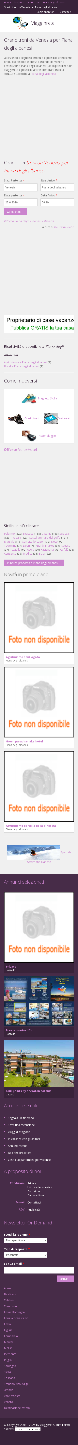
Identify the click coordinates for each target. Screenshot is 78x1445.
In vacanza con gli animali (24, 1139)
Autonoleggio (39, 436)
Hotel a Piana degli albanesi (21, 366)
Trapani (16, 537)
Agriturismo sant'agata (23, 657)
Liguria (8, 1330)
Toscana (9, 1378)
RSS (32, 1437)
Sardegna (10, 1366)
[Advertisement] (37, 117)
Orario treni (23, 418)
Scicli (42, 553)
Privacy (32, 1183)
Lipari (26, 545)
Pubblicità (33, 1209)
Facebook (5, 1437)
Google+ (13, 1437)
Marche (9, 1342)
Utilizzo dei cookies (39, 1187)
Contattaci (65, 12)
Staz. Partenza (14, 180)
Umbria (8, 1390)
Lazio (7, 1324)
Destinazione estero (17, 1408)
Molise (8, 1348)
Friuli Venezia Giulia (16, 1318)
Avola (30, 549)
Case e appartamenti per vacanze (29, 1160)
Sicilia (7, 1372)
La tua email (14, 1264)
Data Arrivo (48, 195)
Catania (46, 533)
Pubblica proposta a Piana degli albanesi (32, 563)
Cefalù (64, 549)
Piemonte (10, 1354)
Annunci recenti (17, 1146)
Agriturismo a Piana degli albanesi (25, 362)
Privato (11, 966)
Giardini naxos (45, 545)
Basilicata (10, 1294)
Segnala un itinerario (21, 1118)
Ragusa (65, 545)
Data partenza (14, 195)
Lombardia (11, 1336)
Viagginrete (43, 23)
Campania (10, 1306)
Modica (27, 553)
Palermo (9, 533)
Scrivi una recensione (21, 1125)
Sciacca (64, 533)
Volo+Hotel (20, 449)
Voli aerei (57, 418)
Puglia (8, 1360)
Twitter (23, 1437)
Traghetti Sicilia (39, 398)
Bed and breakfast (19, 1153)
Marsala (9, 541)
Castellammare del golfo (44, 537)
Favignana (47, 549)
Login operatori (46, 12)
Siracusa (28, 533)
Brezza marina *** (19, 1030)
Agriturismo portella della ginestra (31, 826)
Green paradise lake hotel (24, 741)
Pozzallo (15, 549)
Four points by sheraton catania (29, 1091)
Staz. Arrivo (48, 180)
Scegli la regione (17, 1234)
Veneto (8, 1402)
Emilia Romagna (14, 1312)
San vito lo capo (32, 541)
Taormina (10, 545)
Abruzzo (9, 1288)
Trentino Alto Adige (16, 1384)
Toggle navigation (7, 23)
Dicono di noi (35, 1195)
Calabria (9, 1300)
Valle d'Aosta (12, 1396)
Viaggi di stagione (19, 1132)
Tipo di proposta (17, 1249)
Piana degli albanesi (43, 74)
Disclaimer (34, 1191)
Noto (54, 541)
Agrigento (10, 553)
